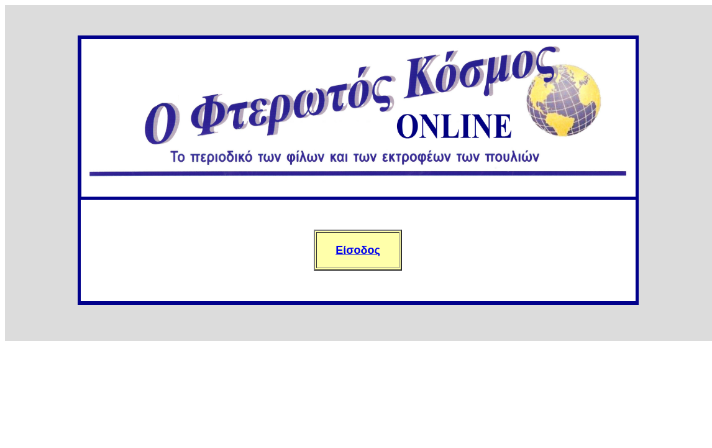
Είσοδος (357, 250)
